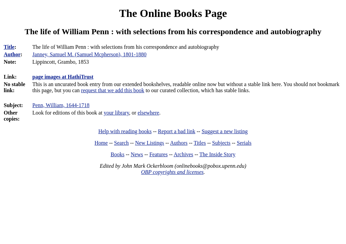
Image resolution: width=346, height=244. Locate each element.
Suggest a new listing (225, 131)
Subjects (221, 143)
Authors (179, 143)
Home (101, 143)
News (137, 154)
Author (12, 54)
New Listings (149, 143)
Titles (200, 143)
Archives (183, 154)
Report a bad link (176, 131)
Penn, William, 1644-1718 (61, 105)
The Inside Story (217, 154)
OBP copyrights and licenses (172, 172)
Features (158, 154)
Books (117, 154)
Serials (244, 143)
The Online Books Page (173, 13)
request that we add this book (112, 90)
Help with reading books (125, 131)
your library (116, 113)
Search (121, 143)
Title (9, 47)
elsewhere (148, 113)
